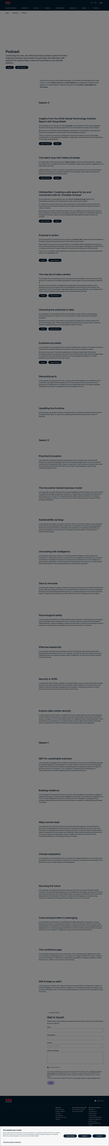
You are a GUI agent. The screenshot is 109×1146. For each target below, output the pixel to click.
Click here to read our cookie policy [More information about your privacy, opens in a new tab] (12, 1142)
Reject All (84, 1136)
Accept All (99, 1136)
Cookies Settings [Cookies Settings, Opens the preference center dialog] (70, 1136)
